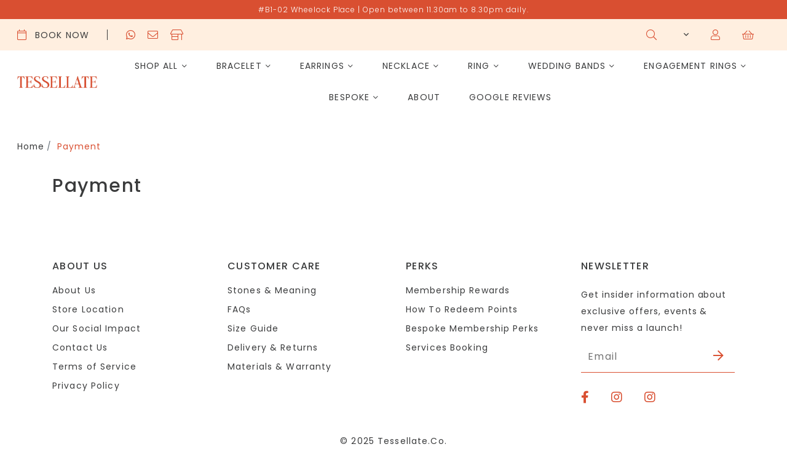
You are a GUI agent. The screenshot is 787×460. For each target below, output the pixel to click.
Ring (478, 66)
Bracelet (239, 66)
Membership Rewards (458, 290)
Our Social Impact (96, 328)
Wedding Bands (567, 66)
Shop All (156, 66)
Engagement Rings (690, 66)
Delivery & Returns (272, 347)
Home (31, 146)
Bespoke (349, 97)
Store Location (88, 309)
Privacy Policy (86, 385)
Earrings (322, 66)
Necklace (406, 66)
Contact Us (80, 347)
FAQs (239, 309)
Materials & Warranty (279, 366)
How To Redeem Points (462, 309)
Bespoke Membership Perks (472, 328)
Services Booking (447, 347)
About (424, 97)
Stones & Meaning (272, 290)
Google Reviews (510, 97)
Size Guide (253, 328)
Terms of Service (94, 366)
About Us (74, 290)
